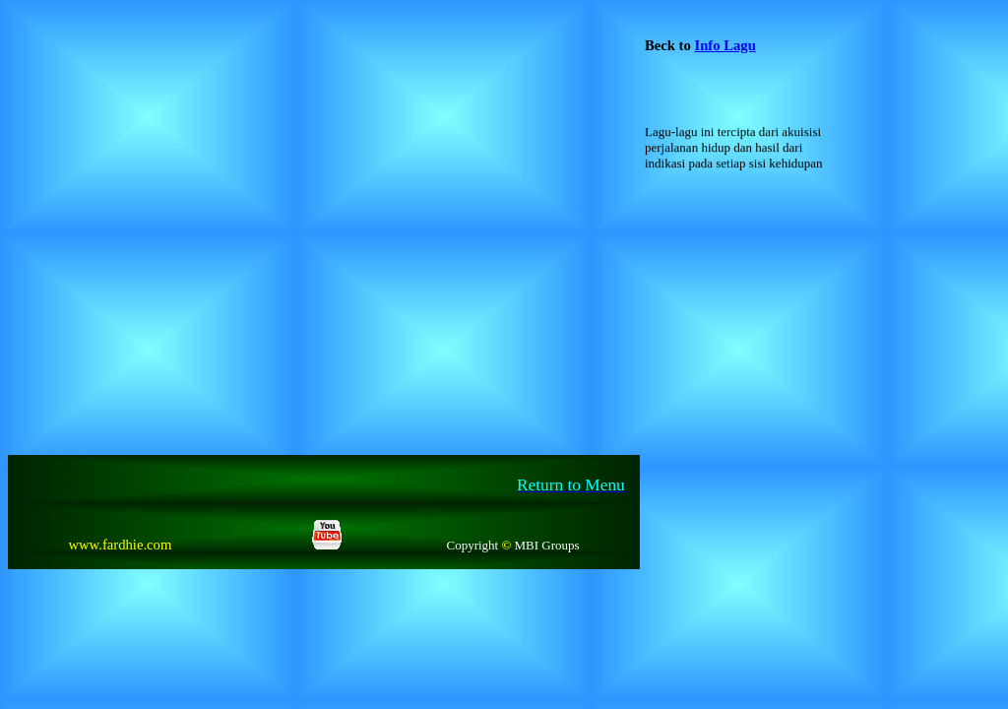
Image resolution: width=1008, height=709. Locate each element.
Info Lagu (724, 45)
